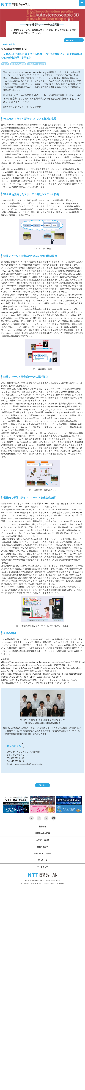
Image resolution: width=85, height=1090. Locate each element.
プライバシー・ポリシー (52, 880)
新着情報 (42, 826)
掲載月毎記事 (42, 846)
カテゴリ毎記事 (42, 840)
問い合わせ (42, 860)
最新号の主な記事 (42, 833)
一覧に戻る (42, 785)
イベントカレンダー (42, 853)
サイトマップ (42, 867)
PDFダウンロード (73, 40)
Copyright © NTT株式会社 (34, 880)
